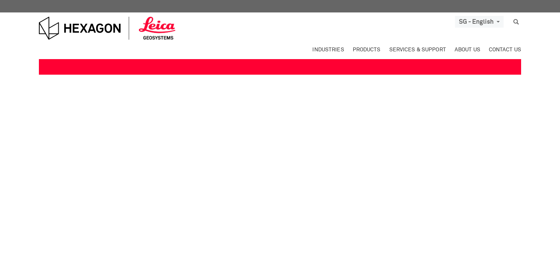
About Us (467, 49)
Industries (328, 49)
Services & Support (417, 49)
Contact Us (505, 49)
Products (367, 49)
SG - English (479, 22)
